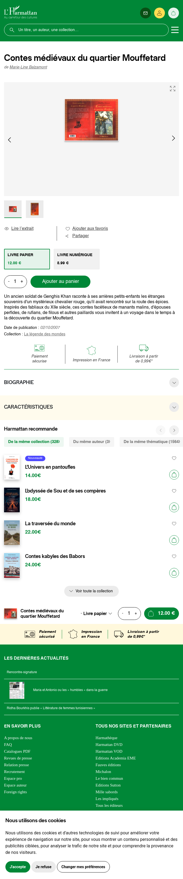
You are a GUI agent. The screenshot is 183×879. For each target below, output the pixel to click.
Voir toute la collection (94, 591)
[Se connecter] (159, 13)
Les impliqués (107, 799)
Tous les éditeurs (109, 805)
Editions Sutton (108, 785)
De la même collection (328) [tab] (34, 442)
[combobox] (99, 613)
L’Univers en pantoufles (50, 467)
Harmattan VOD (109, 751)
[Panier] (173, 13)
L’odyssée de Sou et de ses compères (65, 491)
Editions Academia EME (116, 758)
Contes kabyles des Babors (55, 556)
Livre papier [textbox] (95, 613)
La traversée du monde (50, 523)
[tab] (27, 259)
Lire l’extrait (18, 229)
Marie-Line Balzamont (28, 67)
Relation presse (16, 765)
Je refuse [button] (44, 867)
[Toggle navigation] (175, 30)
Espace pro (13, 778)
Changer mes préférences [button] (83, 867)
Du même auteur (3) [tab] (91, 442)
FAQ (8, 744)
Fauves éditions (108, 765)
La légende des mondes (44, 334)
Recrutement (14, 771)
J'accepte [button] (18, 867)
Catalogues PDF (17, 751)
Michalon (103, 771)
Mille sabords (107, 792)
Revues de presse (18, 758)
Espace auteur (15, 785)
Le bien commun (109, 778)
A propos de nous (18, 738)
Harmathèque (106, 738)
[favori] (174, 458)
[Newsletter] (145, 13)
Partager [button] (77, 236)
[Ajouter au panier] (174, 475)
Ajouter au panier (60, 281)
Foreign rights (15, 792)
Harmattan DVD (109, 744)
